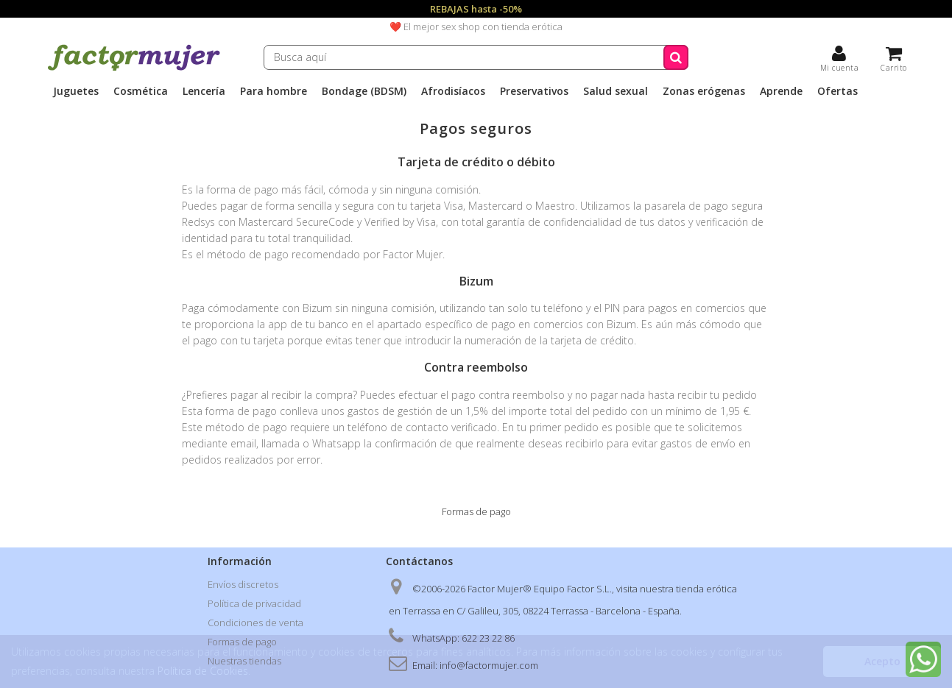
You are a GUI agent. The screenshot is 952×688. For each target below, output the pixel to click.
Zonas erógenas (704, 91)
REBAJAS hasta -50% (476, 8)
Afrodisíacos (453, 91)
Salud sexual (615, 91)
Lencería (204, 91)
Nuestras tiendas (244, 660)
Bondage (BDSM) (364, 91)
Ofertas (837, 91)
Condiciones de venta (255, 622)
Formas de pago (242, 641)
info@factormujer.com (489, 665)
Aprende (781, 91)
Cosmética (140, 91)
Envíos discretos (243, 584)
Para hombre (273, 91)
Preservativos (534, 91)
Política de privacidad (254, 603)
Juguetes (76, 91)
